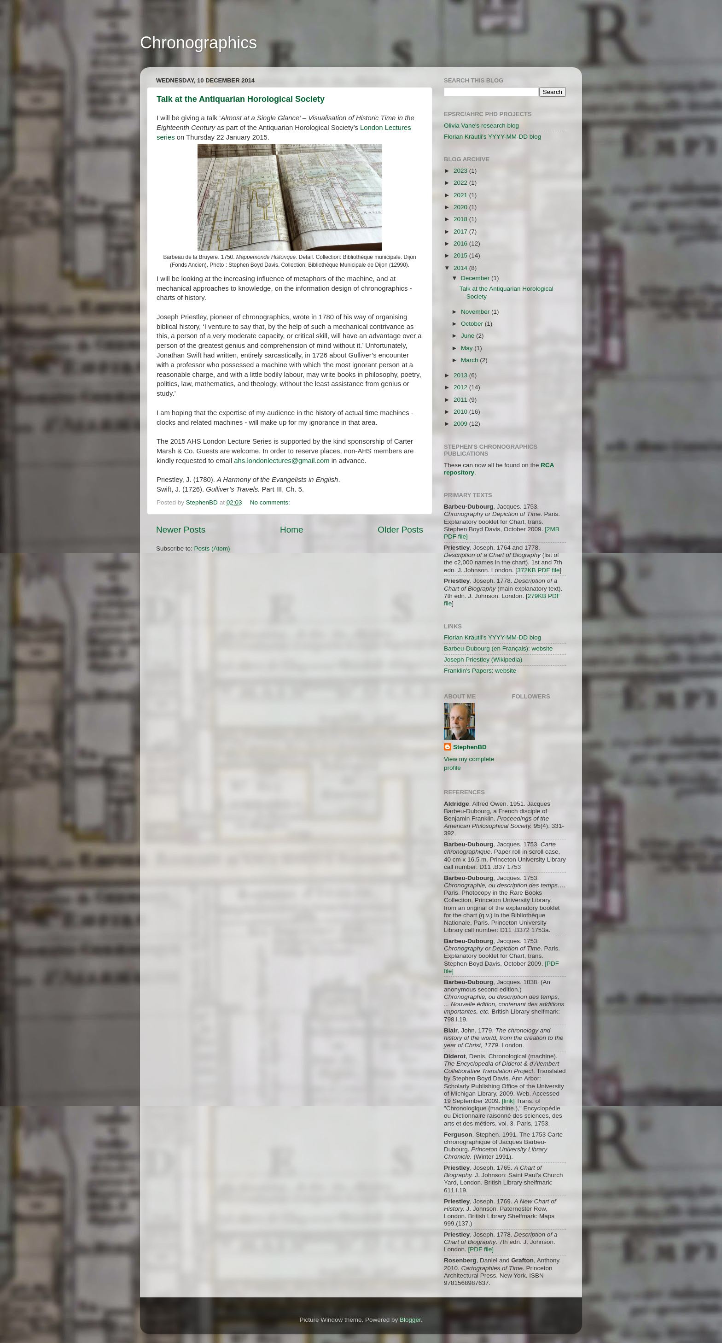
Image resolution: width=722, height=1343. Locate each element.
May (467, 348)
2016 (461, 243)
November (476, 311)
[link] (508, 1100)
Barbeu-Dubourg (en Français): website (498, 648)
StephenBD (470, 747)
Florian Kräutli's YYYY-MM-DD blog (492, 136)
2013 (461, 375)
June (468, 335)
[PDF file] (481, 1249)
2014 (461, 267)
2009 (461, 423)
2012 (461, 387)
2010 (461, 411)
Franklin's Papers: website (480, 670)
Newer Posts (180, 529)
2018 (461, 219)
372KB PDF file (538, 570)
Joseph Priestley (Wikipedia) (483, 659)
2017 (461, 231)
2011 (461, 399)
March (470, 360)
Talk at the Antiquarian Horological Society (241, 99)
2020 (461, 207)
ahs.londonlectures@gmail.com (281, 460)
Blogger (410, 1319)
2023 (461, 170)
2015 (461, 255)
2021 (461, 195)
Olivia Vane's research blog (481, 125)
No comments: (271, 502)
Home (291, 529)
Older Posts (400, 529)
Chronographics (198, 42)
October (473, 323)
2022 (461, 182)
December (476, 278)
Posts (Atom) (212, 548)
